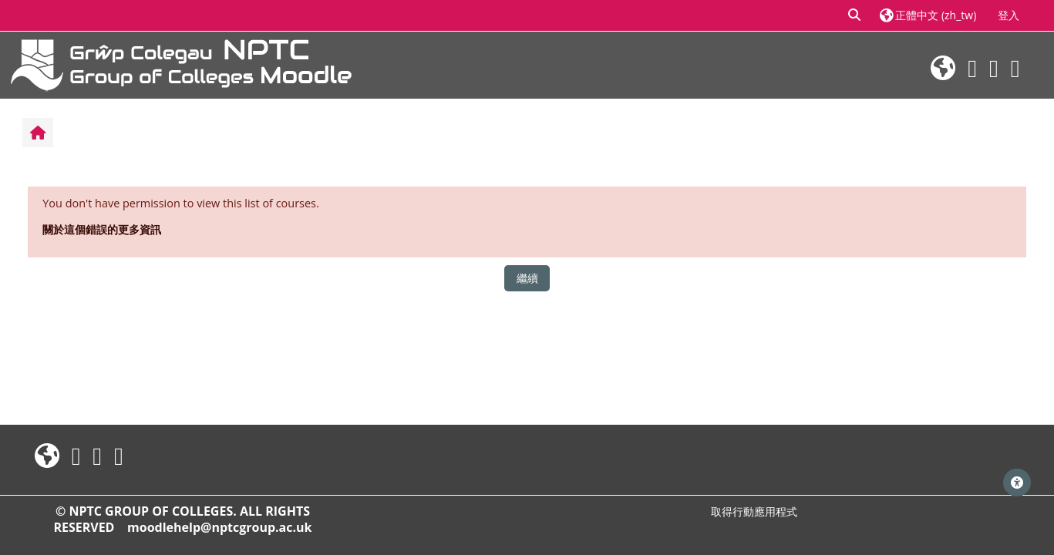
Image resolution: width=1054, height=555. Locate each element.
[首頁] (181, 63)
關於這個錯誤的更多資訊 (101, 229)
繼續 (527, 278)
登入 (1008, 15)
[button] (855, 15)
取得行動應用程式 (754, 511)
